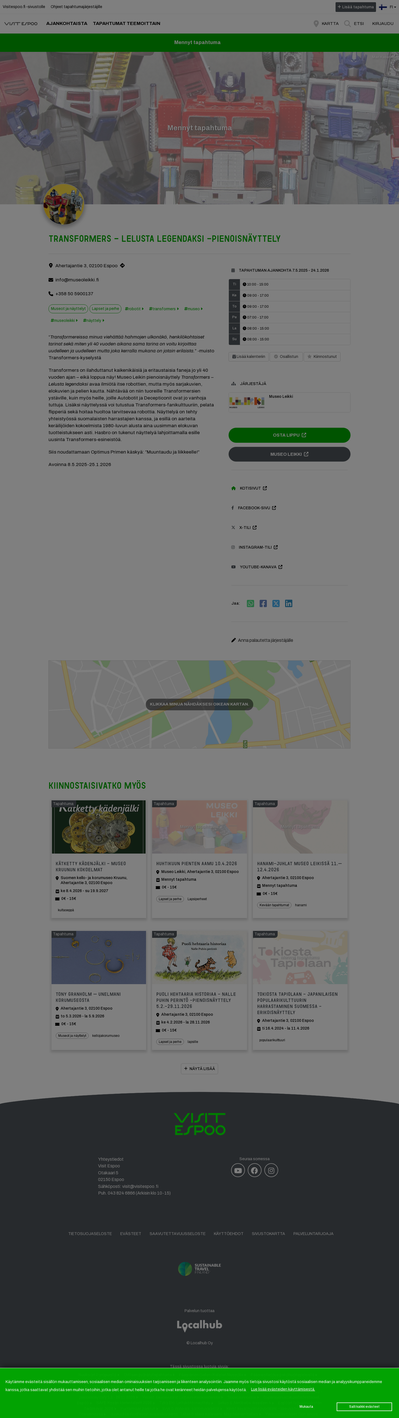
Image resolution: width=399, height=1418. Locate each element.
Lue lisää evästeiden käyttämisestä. (283, 1389)
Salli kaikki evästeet (364, 1407)
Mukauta (306, 1407)
